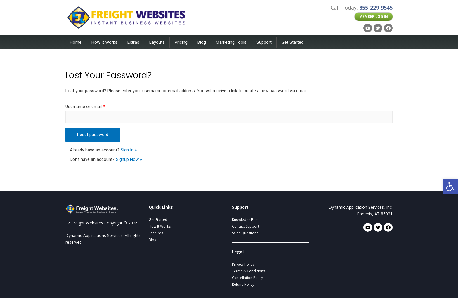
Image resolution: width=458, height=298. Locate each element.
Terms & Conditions (248, 271)
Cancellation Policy (247, 277)
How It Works (104, 42)
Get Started (292, 42)
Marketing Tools (231, 42)
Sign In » (129, 150)
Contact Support (245, 226)
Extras (133, 42)
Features (156, 233)
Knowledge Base (245, 219)
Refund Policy (243, 284)
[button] (374, 17)
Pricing (181, 42)
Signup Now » (129, 159)
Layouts (157, 42)
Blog (201, 42)
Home (75, 42)
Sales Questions (245, 233)
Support (264, 42)
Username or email (85, 106)
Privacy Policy (243, 264)
